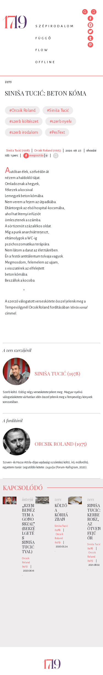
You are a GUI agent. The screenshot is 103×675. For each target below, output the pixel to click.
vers (8, 81)
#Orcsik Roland (22, 110)
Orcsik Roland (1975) (47, 150)
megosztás (33, 155)
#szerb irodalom (23, 132)
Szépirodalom (54, 26)
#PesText (57, 132)
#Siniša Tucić (58, 110)
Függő (43, 38)
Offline (45, 62)
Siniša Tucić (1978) (18, 150)
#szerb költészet (23, 121)
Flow (42, 50)
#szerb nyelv (61, 121)
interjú (27, 499)
